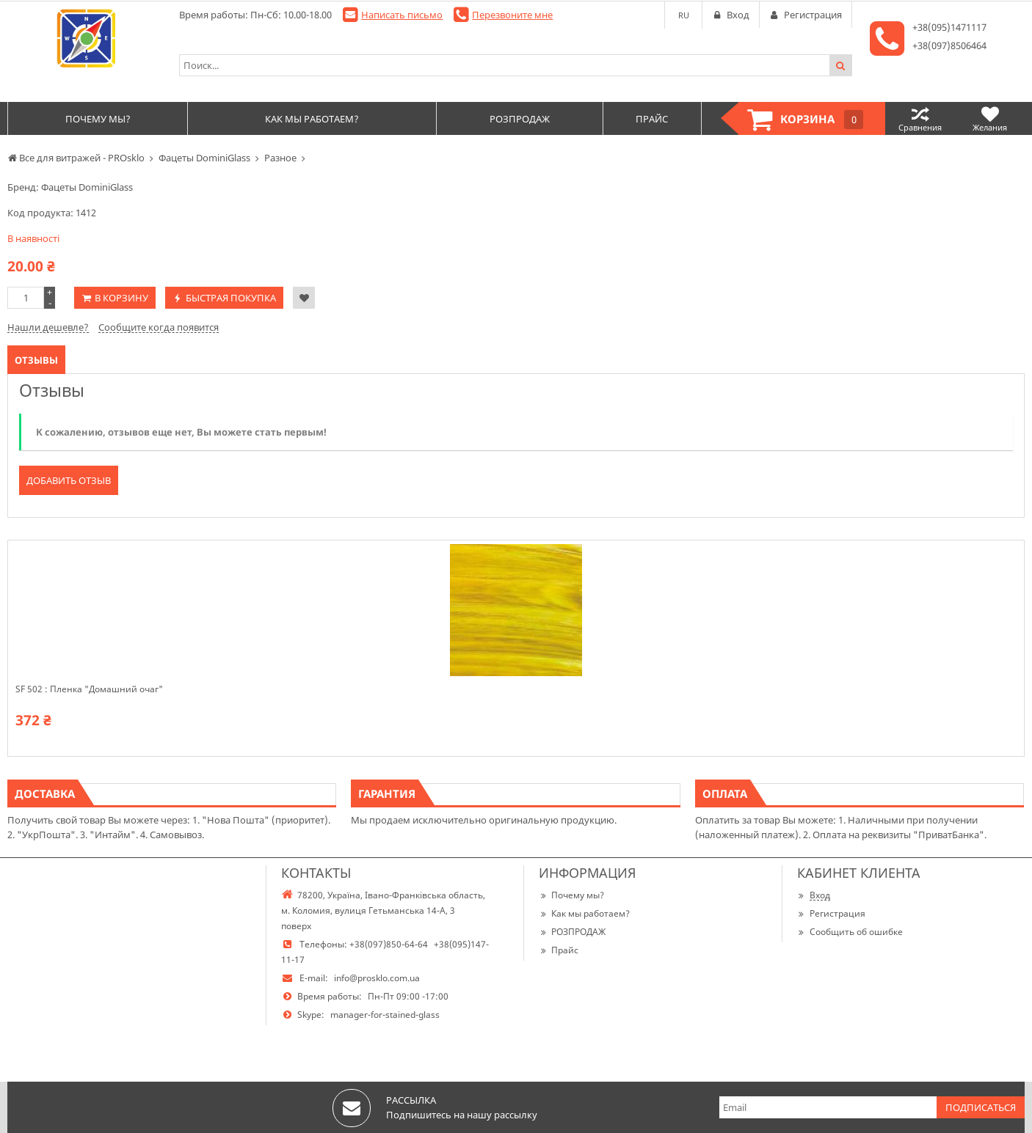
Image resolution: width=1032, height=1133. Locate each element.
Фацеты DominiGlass (87, 187)
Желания (990, 118)
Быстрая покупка (231, 297)
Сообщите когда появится (158, 327)
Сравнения (920, 118)
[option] (515, 648)
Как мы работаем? (584, 913)
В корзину (121, 297)
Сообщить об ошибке (850, 931)
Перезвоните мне (512, 14)
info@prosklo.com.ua (377, 978)
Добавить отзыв (68, 480)
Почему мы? (571, 895)
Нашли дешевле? (48, 327)
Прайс (558, 950)
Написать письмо (402, 14)
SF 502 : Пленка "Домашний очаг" (89, 689)
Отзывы (36, 360)
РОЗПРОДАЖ (572, 931)
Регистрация (831, 913)
